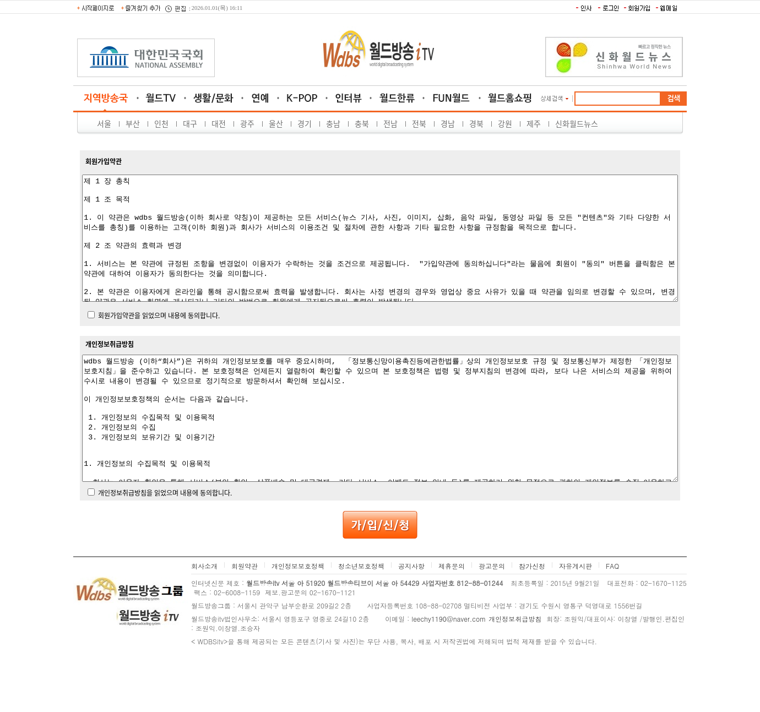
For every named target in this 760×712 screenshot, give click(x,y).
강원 (505, 123)
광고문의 (492, 615)
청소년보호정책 (361, 615)
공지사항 (411, 615)
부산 (133, 123)
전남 (390, 123)
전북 (419, 123)
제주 (533, 123)
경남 (448, 123)
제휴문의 (451, 615)
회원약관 (244, 615)
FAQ (612, 615)
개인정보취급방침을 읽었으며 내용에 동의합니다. (165, 542)
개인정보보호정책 (298, 615)
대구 (190, 123)
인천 (161, 123)
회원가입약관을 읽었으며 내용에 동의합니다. (159, 340)
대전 (218, 123)
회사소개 (204, 615)
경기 (304, 123)
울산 (276, 123)
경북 (476, 123)
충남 (333, 123)
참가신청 (532, 615)
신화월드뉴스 (576, 123)
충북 (362, 123)
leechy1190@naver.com (448, 668)
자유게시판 (575, 615)
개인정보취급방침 (514, 668)
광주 (247, 123)
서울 (104, 123)
